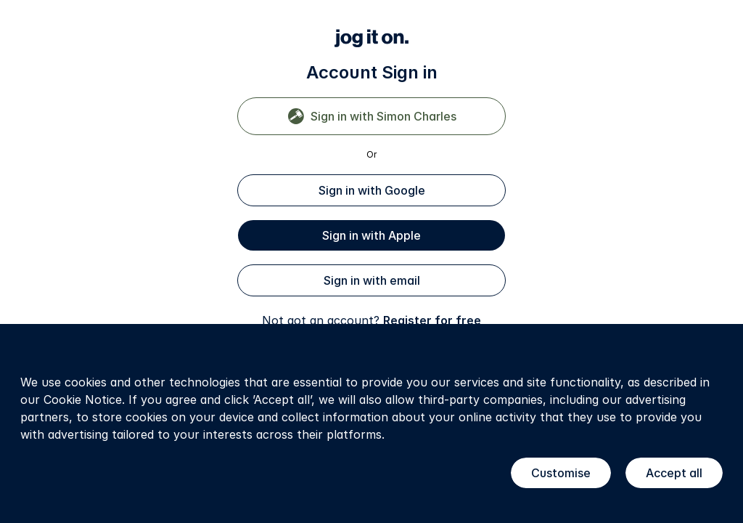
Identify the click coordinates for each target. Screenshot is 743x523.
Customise (561, 473)
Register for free (432, 320)
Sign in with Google (372, 190)
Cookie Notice (83, 399)
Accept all (674, 473)
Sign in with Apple (371, 235)
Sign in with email (372, 280)
